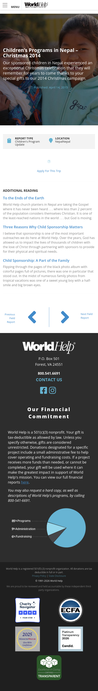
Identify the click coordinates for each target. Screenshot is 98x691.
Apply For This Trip (49, 171)
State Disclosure (57, 576)
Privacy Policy (39, 576)
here (25, 482)
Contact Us (49, 379)
